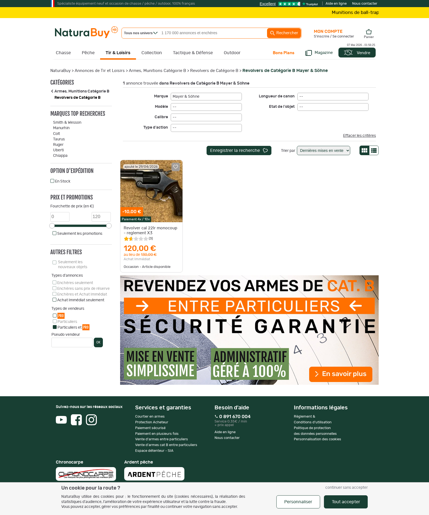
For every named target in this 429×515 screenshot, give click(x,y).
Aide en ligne (336, 3)
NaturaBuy (60, 71)
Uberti (58, 150)
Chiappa (60, 156)
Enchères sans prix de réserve (83, 289)
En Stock (62, 181)
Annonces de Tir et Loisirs (100, 71)
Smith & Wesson (67, 123)
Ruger (58, 145)
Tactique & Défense (193, 53)
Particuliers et (73, 327)
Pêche (88, 53)
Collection (151, 53)
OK (98, 342)
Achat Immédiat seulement (80, 300)
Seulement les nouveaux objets (72, 264)
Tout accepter (346, 502)
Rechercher (284, 33)
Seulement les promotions (79, 234)
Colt (56, 134)
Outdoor (232, 53)
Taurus (59, 139)
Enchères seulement (75, 283)
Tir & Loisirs (118, 53)
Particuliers (67, 322)
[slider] (52, 225)
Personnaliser (298, 502)
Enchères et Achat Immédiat (82, 294)
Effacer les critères (359, 136)
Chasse (63, 53)
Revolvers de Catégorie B (214, 71)
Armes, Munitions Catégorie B (157, 71)
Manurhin (61, 128)
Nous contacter (364, 3)
